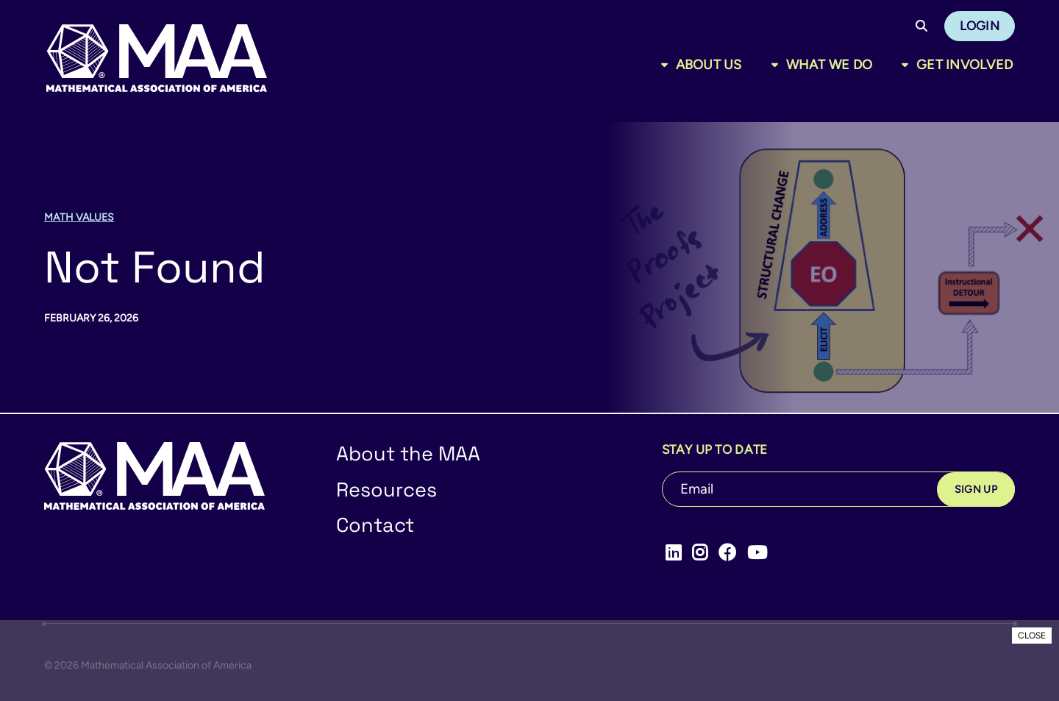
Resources (386, 489)
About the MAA (408, 453)
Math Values (79, 217)
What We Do (829, 65)
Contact (375, 525)
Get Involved (964, 65)
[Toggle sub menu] (667, 65)
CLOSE (1032, 635)
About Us (709, 65)
